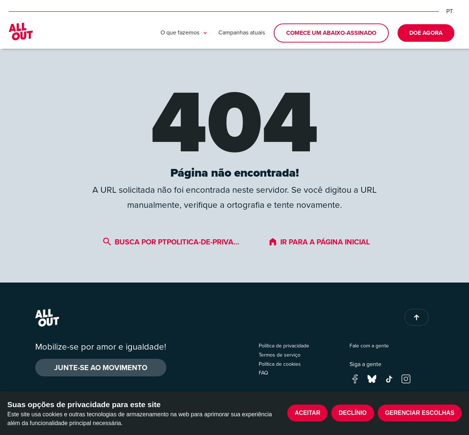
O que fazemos (185, 33)
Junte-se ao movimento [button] (100, 367)
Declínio (352, 413)
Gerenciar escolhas (419, 413)
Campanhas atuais (241, 32)
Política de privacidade (284, 346)
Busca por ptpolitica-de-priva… (171, 241)
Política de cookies (280, 364)
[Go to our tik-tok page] (389, 378)
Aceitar (307, 413)
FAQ (263, 373)
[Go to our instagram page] (406, 378)
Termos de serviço (279, 355)
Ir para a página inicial (319, 241)
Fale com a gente (369, 346)
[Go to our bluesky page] (372, 378)
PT (449, 11)
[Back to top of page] (417, 317)
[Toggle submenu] (205, 33)
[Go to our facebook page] (355, 378)
